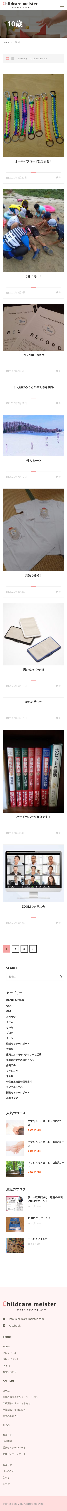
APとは (6, 1365)
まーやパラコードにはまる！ (33, 161)
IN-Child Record (34, 355)
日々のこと (12, 1070)
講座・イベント (11, 1359)
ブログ (9, 1032)
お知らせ (11, 1016)
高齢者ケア (12, 1098)
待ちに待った (33, 702)
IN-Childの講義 (15, 1000)
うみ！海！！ (33, 276)
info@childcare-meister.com (26, 1319)
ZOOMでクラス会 (33, 907)
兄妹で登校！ (33, 575)
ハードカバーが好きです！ (33, 817)
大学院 (9, 1049)
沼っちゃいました (38, 1239)
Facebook (15, 1325)
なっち (9, 1027)
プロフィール (10, 1352)
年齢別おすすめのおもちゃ (20, 1060)
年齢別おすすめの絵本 (14, 1409)
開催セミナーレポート (17, 1092)
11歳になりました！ (39, 1218)
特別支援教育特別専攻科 (19, 1081)
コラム (9, 1022)
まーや (9, 1038)
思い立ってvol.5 (33, 670)
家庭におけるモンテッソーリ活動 (23, 1054)
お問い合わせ (10, 1371)
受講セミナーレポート (17, 1043)
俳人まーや (33, 461)
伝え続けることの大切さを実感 (34, 387)
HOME (6, 1346)
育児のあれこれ (14, 1087)
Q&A (8, 1005)
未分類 (9, 1076)
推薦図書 (11, 1065)
